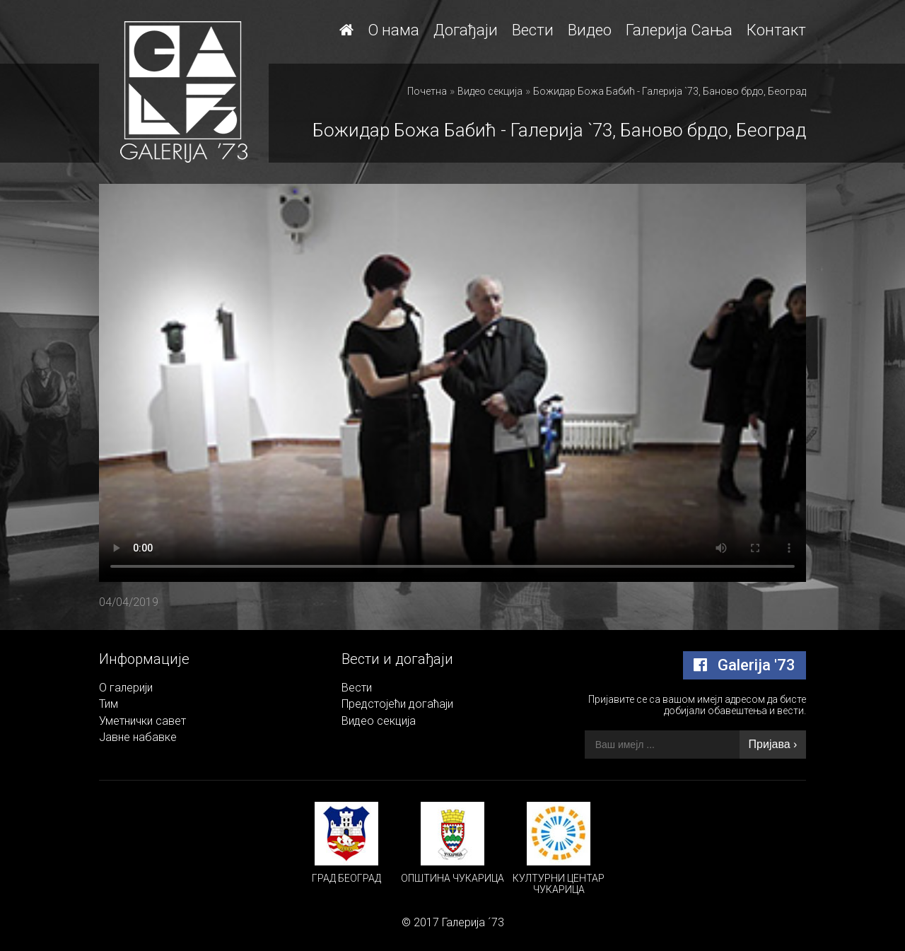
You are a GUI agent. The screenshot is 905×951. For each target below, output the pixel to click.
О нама (393, 30)
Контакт (776, 30)
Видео (590, 30)
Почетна (427, 91)
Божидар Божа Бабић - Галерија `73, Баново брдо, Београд (669, 91)
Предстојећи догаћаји (397, 704)
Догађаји (465, 30)
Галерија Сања (679, 30)
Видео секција (489, 91)
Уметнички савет (142, 721)
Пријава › (773, 744)
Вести (533, 30)
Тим (108, 704)
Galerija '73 (744, 665)
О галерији (126, 687)
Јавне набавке (138, 737)
